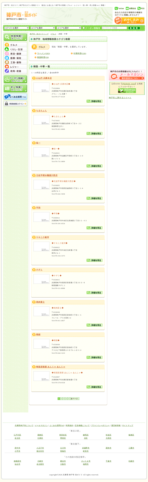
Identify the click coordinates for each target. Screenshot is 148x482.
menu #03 (15, 53)
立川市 (63, 448)
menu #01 (15, 45)
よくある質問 (15, 97)
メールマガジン (41, 425)
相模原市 (17, 461)
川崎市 (40, 461)
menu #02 (15, 49)
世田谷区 (63, 435)
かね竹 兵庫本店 (44, 78)
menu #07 (15, 71)
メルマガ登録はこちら (127, 75)
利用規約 (69, 425)
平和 (38, 208)
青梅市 (63, 451)
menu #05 (15, 62)
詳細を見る (94, 101)
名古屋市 (40, 464)
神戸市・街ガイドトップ (39, 34)
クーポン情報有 (91, 28)
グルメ (40, 47)
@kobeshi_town (128, 84)
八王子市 (40, 448)
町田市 (86, 451)
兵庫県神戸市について (24, 425)
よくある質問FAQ (56, 425)
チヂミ (39, 270)
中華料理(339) (79, 53)
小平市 (17, 451)
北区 (86, 438)
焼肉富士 (40, 302)
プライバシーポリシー (100, 425)
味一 (38, 143)
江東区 (40, 438)
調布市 (108, 448)
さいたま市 (86, 461)
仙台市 (17, 464)
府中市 (17, 448)
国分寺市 (40, 451)
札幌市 (131, 461)
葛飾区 (40, 435)
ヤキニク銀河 (42, 237)
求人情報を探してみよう (15, 88)
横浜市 (63, 461)
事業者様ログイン (15, 103)
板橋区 (131, 435)
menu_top (15, 42)
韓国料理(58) (43, 57)
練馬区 (86, 435)
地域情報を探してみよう (15, 37)
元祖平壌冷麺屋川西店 (47, 175)
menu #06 (15, 66)
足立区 (17, 438)
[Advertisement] (56, 25)
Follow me (127, 90)
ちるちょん (41, 111)
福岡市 (86, 464)
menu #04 (15, 58)
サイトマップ (127, 425)
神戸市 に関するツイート (120, 98)
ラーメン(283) (43, 53)
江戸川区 (17, 435)
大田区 (108, 438)
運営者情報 (116, 425)
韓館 (38, 334)
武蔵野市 (86, 448)
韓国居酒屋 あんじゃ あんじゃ (50, 367)
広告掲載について (82, 425)
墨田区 (63, 438)
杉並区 (108, 435)
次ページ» (74, 399)
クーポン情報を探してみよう (15, 79)
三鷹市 (131, 448)
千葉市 (108, 461)
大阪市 (63, 464)
